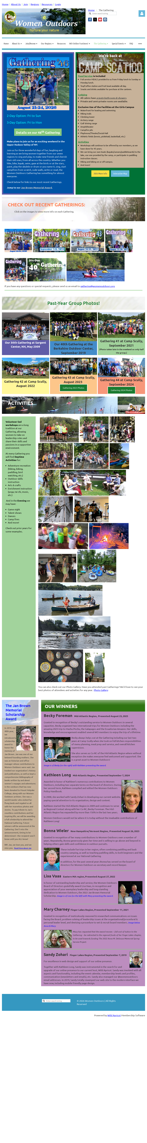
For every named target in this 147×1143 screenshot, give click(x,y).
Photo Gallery (101, 690)
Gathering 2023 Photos (73, 387)
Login (58, 4)
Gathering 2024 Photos (121, 390)
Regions (35, 4)
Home (5, 4)
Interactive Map (120, 173)
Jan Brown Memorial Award (36, 187)
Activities (83, 141)
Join (25, 4)
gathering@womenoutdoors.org (97, 286)
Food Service (85, 75)
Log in (142, 13)
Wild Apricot (114, 1015)
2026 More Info (100, 173)
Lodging (82, 94)
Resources (47, 4)
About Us (16, 4)
